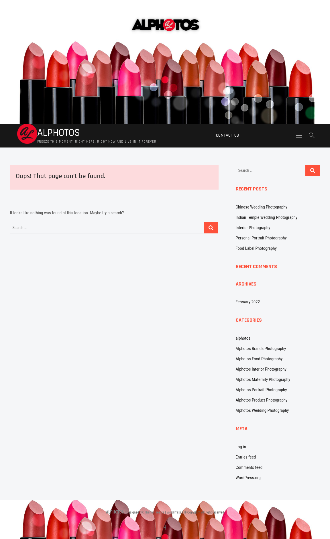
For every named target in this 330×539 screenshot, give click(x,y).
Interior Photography (253, 227)
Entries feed (246, 457)
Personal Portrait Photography (261, 238)
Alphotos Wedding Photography (262, 410)
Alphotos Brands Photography (261, 348)
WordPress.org (248, 477)
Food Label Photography (256, 248)
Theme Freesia (154, 512)
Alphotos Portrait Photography (261, 389)
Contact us (227, 135)
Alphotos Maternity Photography (263, 379)
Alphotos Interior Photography (261, 369)
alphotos (243, 338)
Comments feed (249, 467)
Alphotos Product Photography (262, 400)
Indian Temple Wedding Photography (267, 217)
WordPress (174, 512)
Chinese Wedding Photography (261, 207)
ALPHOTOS (58, 133)
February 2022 (248, 301)
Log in (241, 446)
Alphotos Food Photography (259, 358)
